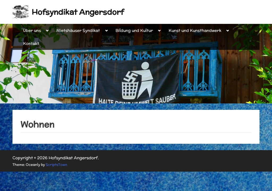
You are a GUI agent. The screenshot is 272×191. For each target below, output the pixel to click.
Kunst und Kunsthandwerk (195, 30)
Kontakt (31, 43)
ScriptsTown (56, 164)
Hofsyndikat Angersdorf (78, 12)
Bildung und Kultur (134, 30)
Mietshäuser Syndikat (78, 30)
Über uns (32, 30)
